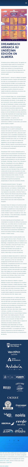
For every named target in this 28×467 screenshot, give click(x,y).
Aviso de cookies (4, 466)
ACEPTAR (9, 462)
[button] (26, 3)
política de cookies (4, 460)
